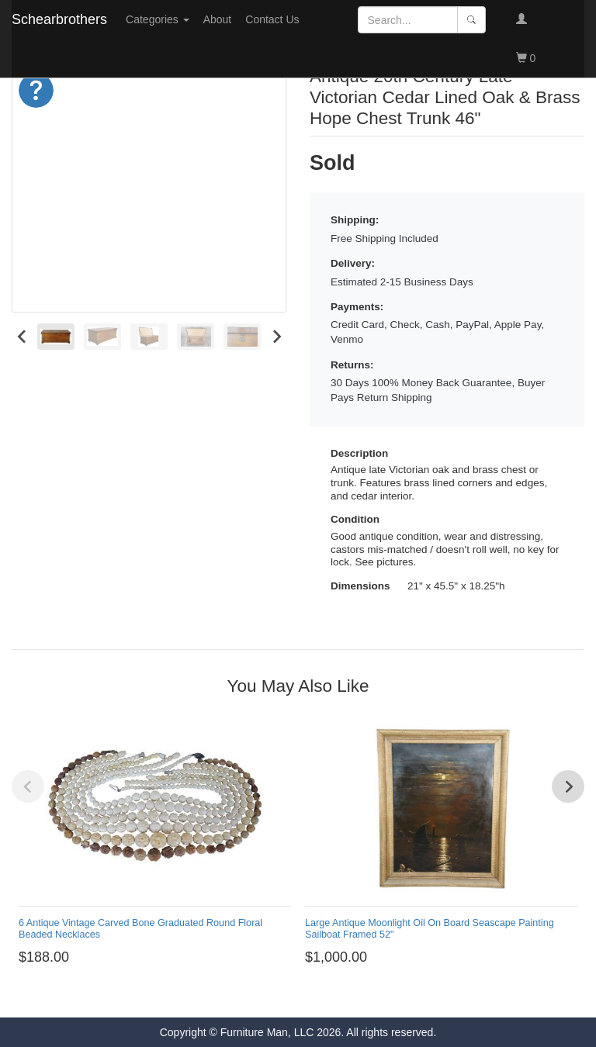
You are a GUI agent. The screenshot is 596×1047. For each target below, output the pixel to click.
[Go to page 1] (229, 994)
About (217, 19)
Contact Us (272, 19)
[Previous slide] (28, 786)
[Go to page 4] (266, 994)
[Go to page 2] (241, 994)
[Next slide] (275, 336)
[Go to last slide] (22, 336)
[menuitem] (55, 336)
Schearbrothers (59, 19)
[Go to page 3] (254, 994)
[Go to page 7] (304, 994)
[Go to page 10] (342, 994)
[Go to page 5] (279, 994)
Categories (157, 19)
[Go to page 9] (329, 994)
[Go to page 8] (317, 994)
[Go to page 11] (354, 994)
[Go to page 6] (291, 994)
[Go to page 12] (366, 994)
